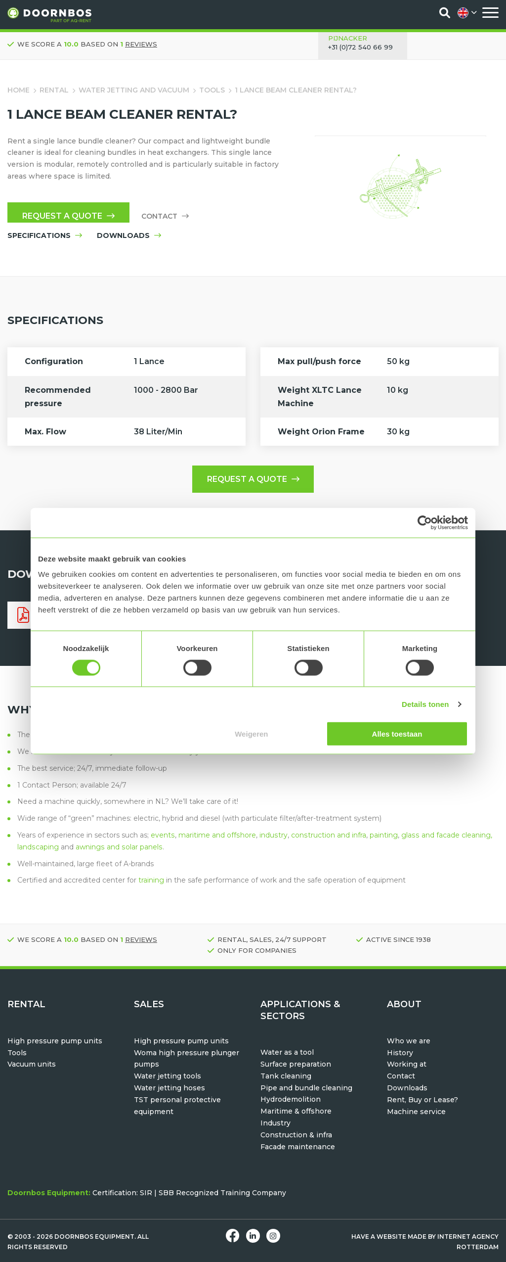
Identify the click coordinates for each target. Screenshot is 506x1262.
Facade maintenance (297, 1146)
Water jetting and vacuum (134, 90)
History (400, 1052)
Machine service (416, 1111)
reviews (141, 44)
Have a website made (388, 1236)
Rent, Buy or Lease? (422, 1099)
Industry (275, 1123)
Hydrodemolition (290, 1099)
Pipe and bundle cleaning (306, 1087)
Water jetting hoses (169, 1087)
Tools (212, 90)
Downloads (407, 1087)
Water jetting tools (167, 1076)
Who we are (408, 1040)
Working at (406, 1064)
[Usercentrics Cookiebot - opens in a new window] (424, 522)
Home (18, 90)
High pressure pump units (54, 1040)
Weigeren (251, 734)
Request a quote (68, 216)
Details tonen (425, 704)
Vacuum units (31, 1064)
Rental (54, 90)
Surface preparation (295, 1064)
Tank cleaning (285, 1076)
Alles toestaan (397, 734)
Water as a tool (287, 1052)
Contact (165, 216)
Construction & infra (296, 1134)
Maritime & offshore (296, 1111)
